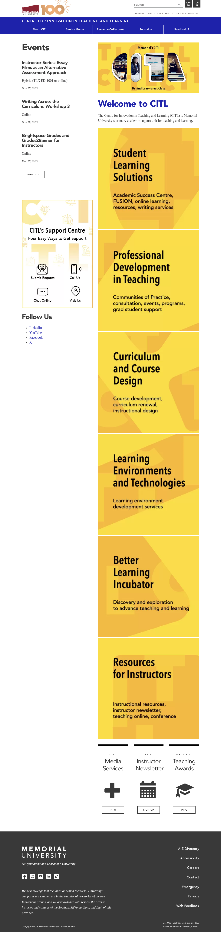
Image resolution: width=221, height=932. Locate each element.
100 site (56, 7)
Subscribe (146, 29)
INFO (113, 810)
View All (33, 174)
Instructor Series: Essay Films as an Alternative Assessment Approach (45, 67)
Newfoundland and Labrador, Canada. (181, 926)
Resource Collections (110, 29)
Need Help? (181, 29)
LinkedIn (35, 328)
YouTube (35, 333)
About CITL (39, 29)
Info (184, 810)
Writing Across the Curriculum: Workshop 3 (46, 104)
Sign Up (148, 810)
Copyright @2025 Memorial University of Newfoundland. (48, 926)
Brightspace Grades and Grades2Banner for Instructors (45, 140)
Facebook (36, 337)
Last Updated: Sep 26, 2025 (186, 923)
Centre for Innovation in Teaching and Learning (76, 21)
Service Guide (75, 29)
